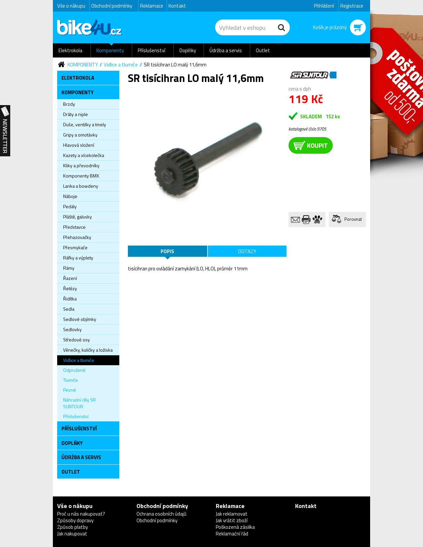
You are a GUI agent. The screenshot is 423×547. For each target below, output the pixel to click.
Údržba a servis (226, 50)
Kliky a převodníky (81, 165)
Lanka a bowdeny (80, 185)
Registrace (351, 6)
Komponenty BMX (81, 175)
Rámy (68, 267)
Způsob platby (72, 527)
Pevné (69, 389)
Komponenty (110, 50)
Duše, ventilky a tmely (84, 124)
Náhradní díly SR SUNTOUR (79, 403)
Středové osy (76, 339)
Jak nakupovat (72, 533)
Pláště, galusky (77, 216)
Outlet (263, 50)
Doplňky (187, 50)
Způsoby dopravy (75, 520)
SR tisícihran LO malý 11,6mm (175, 64)
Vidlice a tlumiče (121, 64)
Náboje (70, 196)
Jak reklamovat (232, 514)
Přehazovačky (77, 237)
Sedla (68, 308)
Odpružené (74, 370)
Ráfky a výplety (78, 257)
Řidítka (70, 298)
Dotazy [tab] (247, 251)
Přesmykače (75, 247)
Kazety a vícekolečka (83, 155)
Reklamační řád (232, 533)
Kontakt (177, 6)
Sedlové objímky (79, 319)
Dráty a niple (75, 114)
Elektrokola (70, 50)
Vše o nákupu (71, 6)
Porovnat (353, 219)
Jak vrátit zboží (232, 520)
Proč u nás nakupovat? (81, 514)
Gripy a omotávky (80, 134)
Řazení (70, 278)
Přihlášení (324, 6)
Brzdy (69, 103)
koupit (310, 145)
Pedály (70, 206)
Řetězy (70, 288)
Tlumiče (70, 379)
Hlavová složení (78, 144)
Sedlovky (72, 329)
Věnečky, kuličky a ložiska (88, 349)
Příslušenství (151, 50)
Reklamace (151, 6)
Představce (74, 226)
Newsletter (5, 131)
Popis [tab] (167, 251)
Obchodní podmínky (111, 6)
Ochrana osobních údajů (161, 514)
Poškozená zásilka (235, 527)
